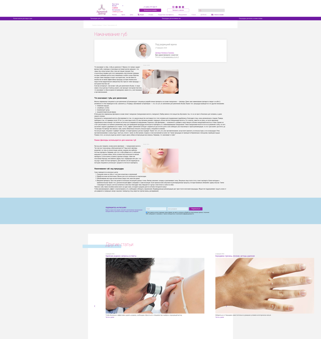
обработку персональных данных (194, 212)
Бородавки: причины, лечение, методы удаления (235, 256)
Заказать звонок (178, 10)
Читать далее (110, 317)
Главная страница (97, 25)
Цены (131, 15)
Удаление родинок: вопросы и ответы (121, 256)
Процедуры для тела (97, 18)
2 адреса (115, 7)
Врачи (123, 15)
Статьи (194, 15)
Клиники (114, 15)
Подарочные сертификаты (166, 15)
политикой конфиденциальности (185, 214)
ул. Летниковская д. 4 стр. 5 (170, 57)
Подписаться (195, 209)
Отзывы (151, 15)
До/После (203, 15)
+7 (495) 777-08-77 (150, 7)
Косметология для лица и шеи (22, 18)
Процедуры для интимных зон (171, 18)
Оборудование (182, 15)
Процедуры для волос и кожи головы (250, 18)
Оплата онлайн (217, 15)
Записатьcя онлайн (150, 10)
